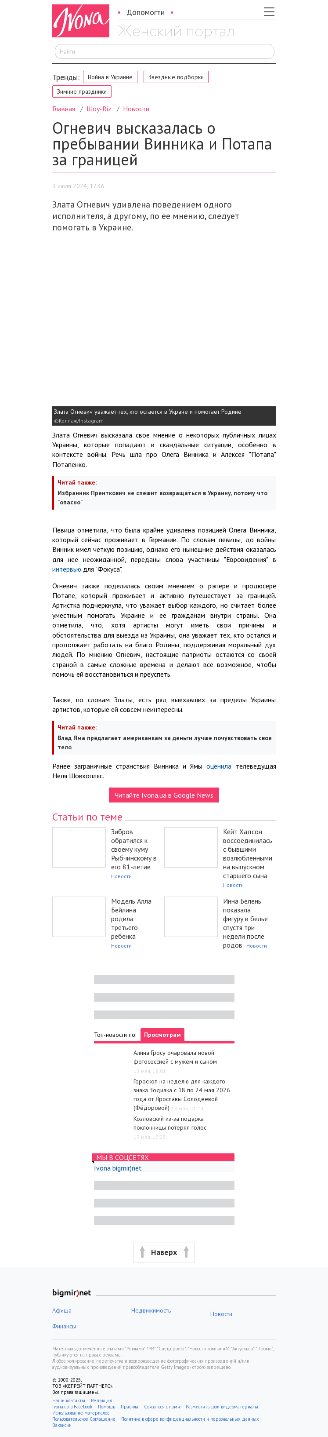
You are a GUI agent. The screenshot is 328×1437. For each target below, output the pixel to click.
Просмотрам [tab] (162, 1035)
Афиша (62, 1310)
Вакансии (62, 1425)
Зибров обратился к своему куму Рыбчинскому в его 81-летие (134, 849)
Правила (129, 1407)
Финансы (64, 1326)
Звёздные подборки (176, 77)
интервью (66, 569)
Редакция (101, 1400)
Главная (63, 108)
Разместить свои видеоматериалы (222, 1407)
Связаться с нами (162, 1407)
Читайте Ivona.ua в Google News (164, 795)
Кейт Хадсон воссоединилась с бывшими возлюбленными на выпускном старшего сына (247, 853)
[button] (164, 1252)
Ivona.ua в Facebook (72, 1407)
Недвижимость (151, 1310)
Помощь (106, 1407)
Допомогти (145, 12)
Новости (136, 108)
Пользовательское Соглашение (83, 1419)
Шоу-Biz (99, 108)
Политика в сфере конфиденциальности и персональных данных (190, 1419)
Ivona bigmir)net (118, 1167)
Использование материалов (80, 1413)
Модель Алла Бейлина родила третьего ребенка (131, 919)
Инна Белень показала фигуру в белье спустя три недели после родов (245, 923)
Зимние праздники (82, 91)
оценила (218, 766)
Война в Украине (110, 77)
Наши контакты (68, 1400)
